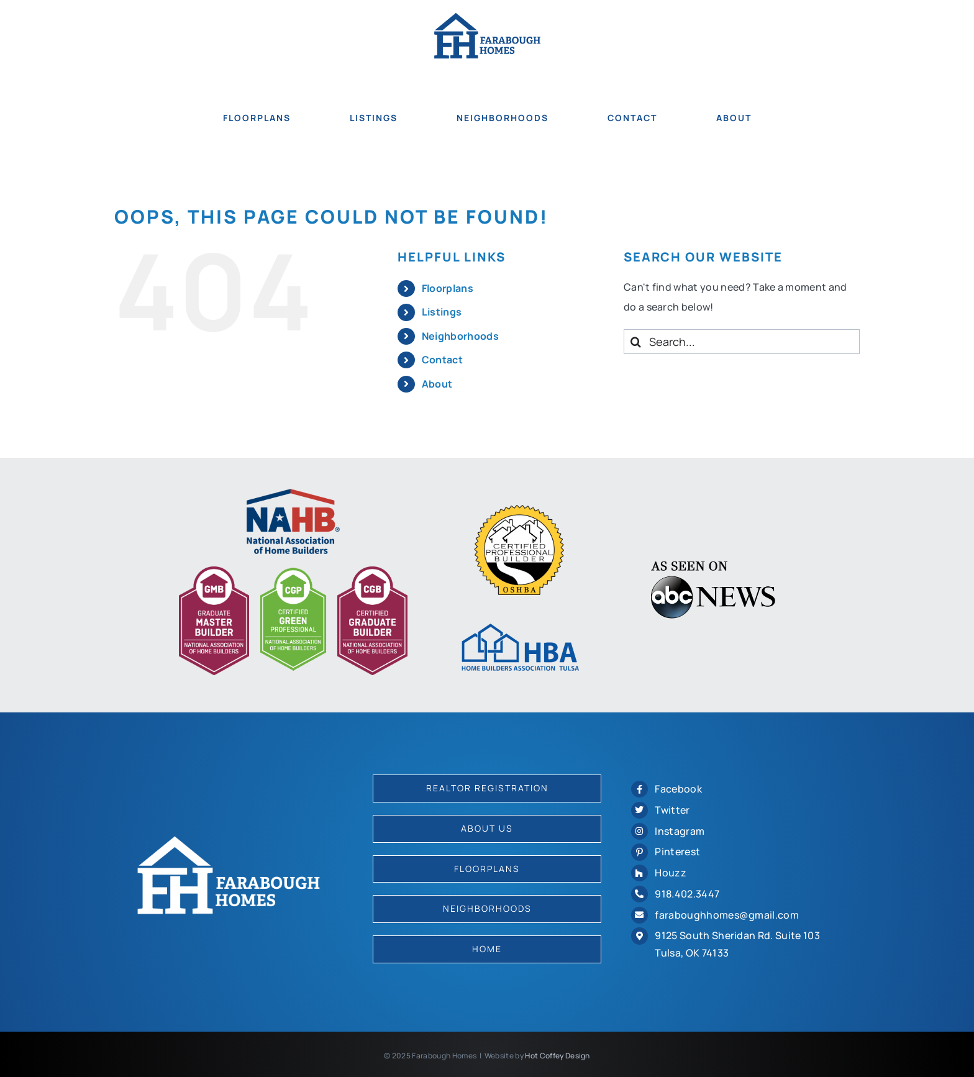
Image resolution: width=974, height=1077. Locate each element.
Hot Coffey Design (557, 1055)
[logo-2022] (487, 17)
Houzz (670, 872)
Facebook (678, 789)
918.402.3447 (687, 894)
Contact (442, 359)
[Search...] (742, 341)
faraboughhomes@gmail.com (727, 915)
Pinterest (677, 851)
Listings (442, 312)
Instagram (679, 831)
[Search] (636, 341)
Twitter (672, 810)
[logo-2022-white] (228, 840)
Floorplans (447, 288)
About (437, 384)
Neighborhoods (460, 336)
